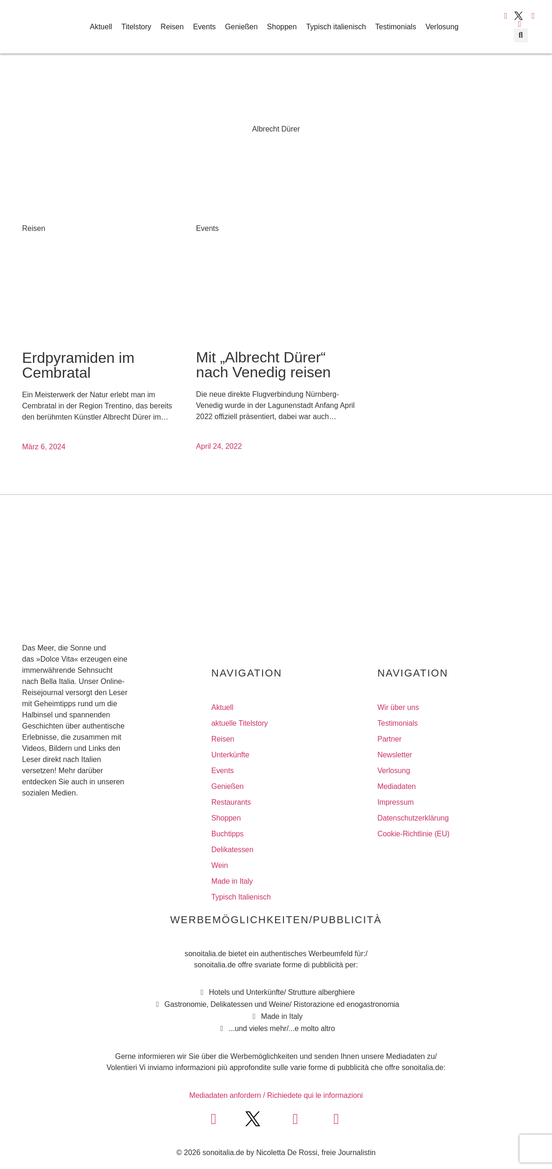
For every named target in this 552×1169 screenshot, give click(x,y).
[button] (521, 35)
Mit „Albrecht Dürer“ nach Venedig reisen (263, 365)
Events (204, 27)
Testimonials (395, 27)
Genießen (241, 27)
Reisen (172, 27)
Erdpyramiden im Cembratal (78, 365)
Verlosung (442, 27)
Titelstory (136, 27)
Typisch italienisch (336, 27)
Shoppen (282, 27)
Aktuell (101, 27)
